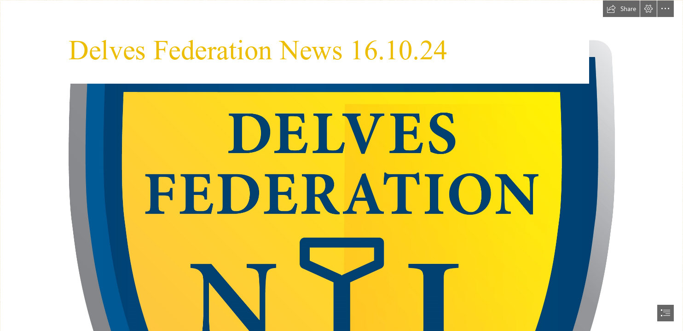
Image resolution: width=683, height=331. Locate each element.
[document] (341, 165)
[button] (621, 8)
